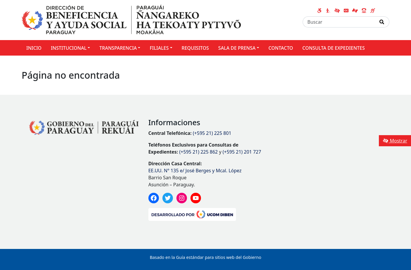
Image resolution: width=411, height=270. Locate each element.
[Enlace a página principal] (131, 19)
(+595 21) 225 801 (212, 133)
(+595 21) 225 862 (198, 152)
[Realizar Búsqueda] (381, 21)
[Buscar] (339, 21)
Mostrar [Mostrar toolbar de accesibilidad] (395, 140)
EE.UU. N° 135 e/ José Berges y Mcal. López (195, 170)
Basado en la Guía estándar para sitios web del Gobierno (205, 257)
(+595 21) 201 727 (242, 152)
